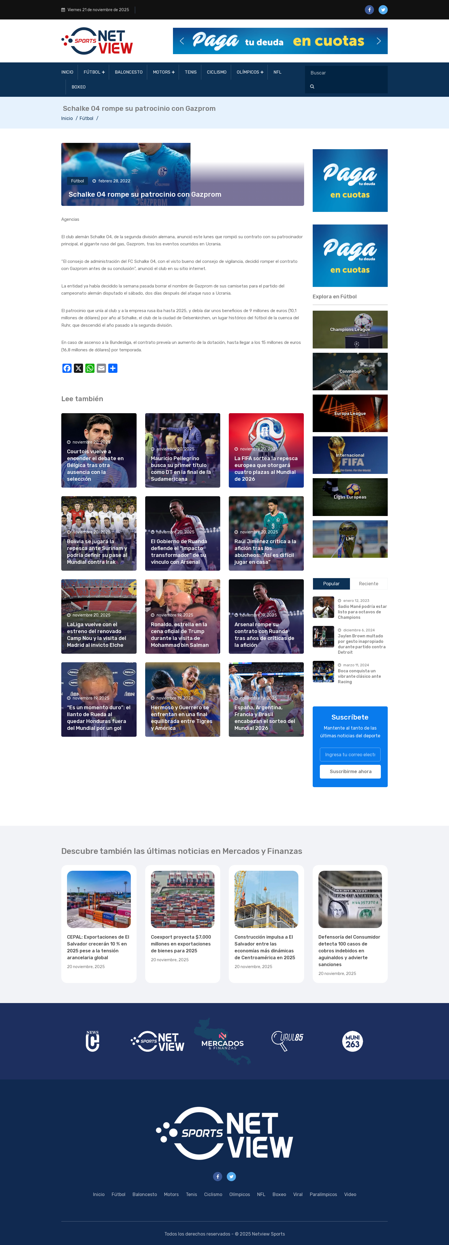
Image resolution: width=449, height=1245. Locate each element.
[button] (280, 41)
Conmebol (350, 371)
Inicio (67, 72)
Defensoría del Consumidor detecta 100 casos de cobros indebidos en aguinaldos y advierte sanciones (349, 950)
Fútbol (92, 72)
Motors (161, 72)
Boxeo (79, 87)
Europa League (350, 413)
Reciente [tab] (368, 583)
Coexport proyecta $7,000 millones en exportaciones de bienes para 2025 (181, 944)
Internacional (350, 455)
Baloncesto (129, 72)
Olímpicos (248, 72)
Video (350, 1194)
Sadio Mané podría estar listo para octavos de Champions (362, 612)
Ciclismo (217, 72)
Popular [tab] (331, 583)
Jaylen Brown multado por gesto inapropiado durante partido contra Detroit (362, 644)
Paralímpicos (323, 1194)
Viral (298, 1194)
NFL (277, 72)
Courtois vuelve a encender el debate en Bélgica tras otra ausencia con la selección (95, 465)
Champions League (350, 329)
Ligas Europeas (350, 497)
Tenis (191, 72)
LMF (350, 538)
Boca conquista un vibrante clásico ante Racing (359, 676)
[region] (350, 180)
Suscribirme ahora (351, 771)
